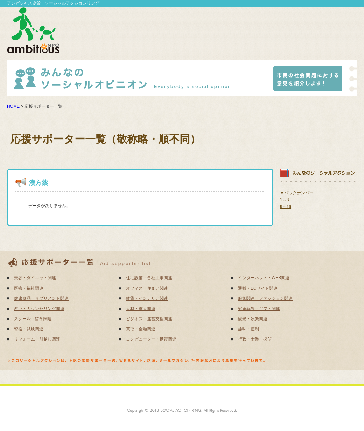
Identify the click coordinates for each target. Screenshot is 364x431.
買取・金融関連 (140, 328)
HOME (13, 106)
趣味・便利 (248, 328)
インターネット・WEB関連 (263, 277)
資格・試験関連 (28, 328)
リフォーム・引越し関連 (37, 339)
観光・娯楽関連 (252, 318)
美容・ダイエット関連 (35, 277)
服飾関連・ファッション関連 (265, 298)
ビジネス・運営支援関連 (149, 318)
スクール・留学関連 (33, 318)
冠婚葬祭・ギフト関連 (259, 308)
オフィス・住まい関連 (147, 288)
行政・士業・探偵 (255, 339)
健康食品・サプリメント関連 (41, 298)
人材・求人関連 (140, 308)
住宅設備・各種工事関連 (149, 277)
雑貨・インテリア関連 (147, 298)
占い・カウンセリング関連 (39, 308)
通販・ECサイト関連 (258, 288)
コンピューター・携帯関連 (151, 339)
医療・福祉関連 (28, 288)
